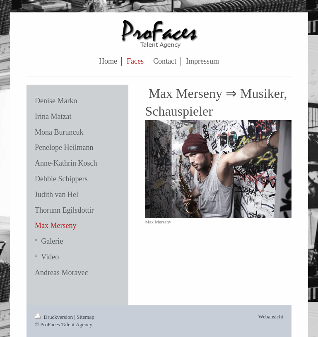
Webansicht (270, 316)
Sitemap (85, 317)
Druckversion (54, 317)
